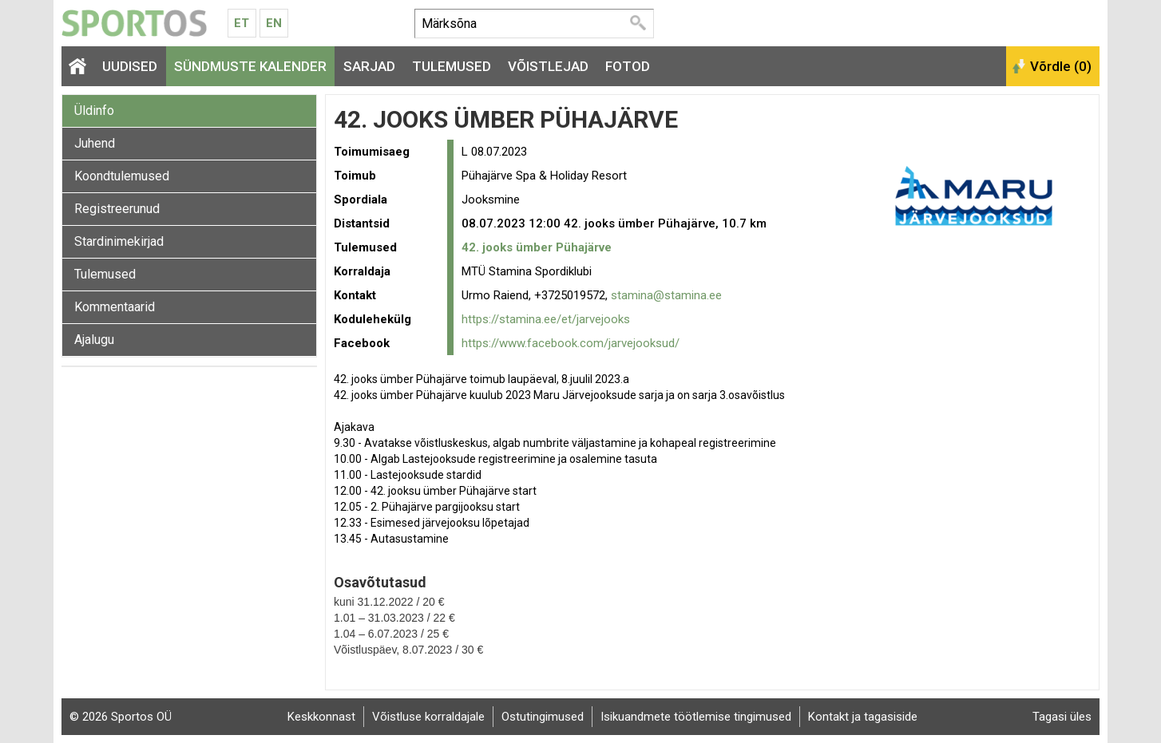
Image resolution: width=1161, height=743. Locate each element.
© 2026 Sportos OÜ (120, 716)
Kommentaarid (114, 306)
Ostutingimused (542, 716)
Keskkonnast (321, 716)
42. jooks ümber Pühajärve (537, 247)
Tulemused (451, 66)
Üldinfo (94, 110)
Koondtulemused (121, 176)
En (274, 23)
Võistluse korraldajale (428, 716)
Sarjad (369, 66)
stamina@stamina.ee (666, 295)
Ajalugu (94, 339)
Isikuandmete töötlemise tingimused (695, 716)
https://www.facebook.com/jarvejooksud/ (571, 343)
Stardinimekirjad (119, 241)
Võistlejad (548, 66)
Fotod (627, 66)
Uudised (129, 66)
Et (241, 23)
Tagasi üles (1062, 716)
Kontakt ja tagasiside (862, 716)
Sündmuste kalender (250, 66)
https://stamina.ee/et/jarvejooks (546, 319)
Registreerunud (117, 208)
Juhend (94, 143)
